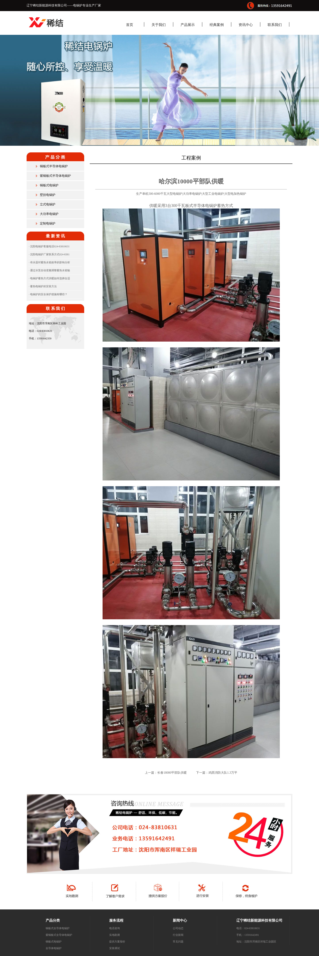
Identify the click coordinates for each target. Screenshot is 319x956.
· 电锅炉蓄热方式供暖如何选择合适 (49, 278)
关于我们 (159, 25)
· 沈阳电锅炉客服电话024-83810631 (49, 246)
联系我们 (275, 25)
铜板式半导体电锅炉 (54, 166)
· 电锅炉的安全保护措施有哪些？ (48, 294)
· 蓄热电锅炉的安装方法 (43, 286)
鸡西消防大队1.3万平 (222, 772)
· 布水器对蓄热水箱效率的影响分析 (49, 262)
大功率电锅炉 (49, 214)
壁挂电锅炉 (47, 195)
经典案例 (217, 25)
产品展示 (188, 25)
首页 (129, 25)
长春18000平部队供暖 (172, 772)
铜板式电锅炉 (49, 185)
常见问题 (178, 941)
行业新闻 (178, 934)
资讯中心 (246, 25)
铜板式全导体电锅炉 (58, 928)
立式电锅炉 (47, 204)
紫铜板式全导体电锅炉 (59, 934)
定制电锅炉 (47, 223)
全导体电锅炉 (54, 948)
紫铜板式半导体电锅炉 (55, 175)
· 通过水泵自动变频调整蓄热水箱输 (49, 270)
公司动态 (178, 928)
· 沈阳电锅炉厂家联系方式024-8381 (49, 254)
